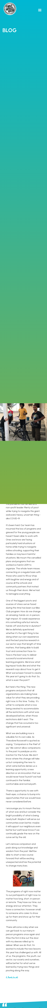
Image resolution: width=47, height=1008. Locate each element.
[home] (9, 9)
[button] (40, 10)
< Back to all (12, 977)
